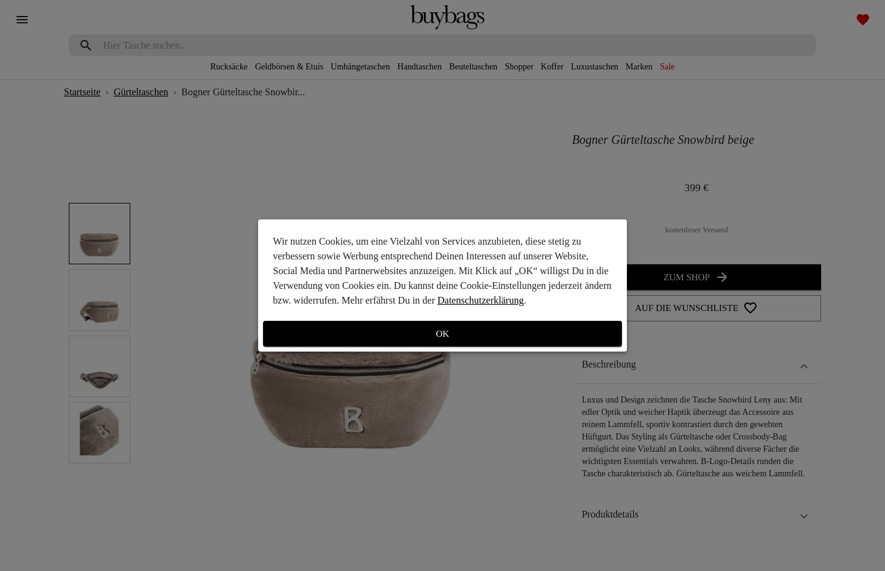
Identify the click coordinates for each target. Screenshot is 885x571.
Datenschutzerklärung (481, 300)
